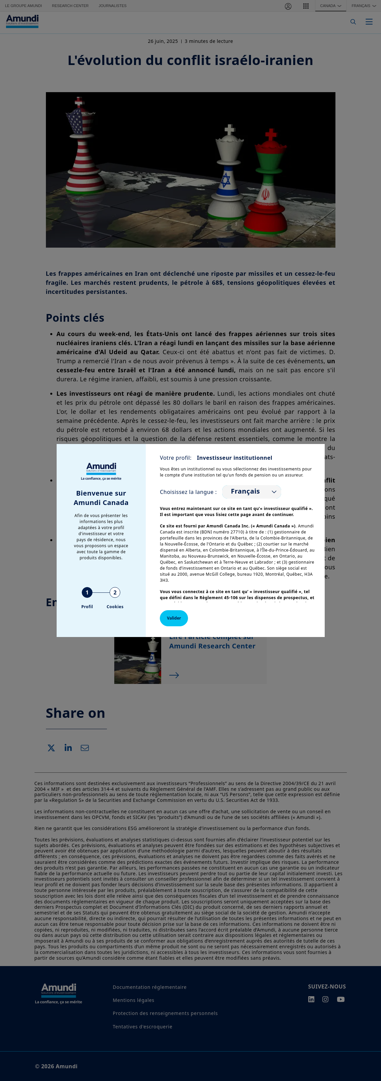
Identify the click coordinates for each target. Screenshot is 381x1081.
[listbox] (251, 492)
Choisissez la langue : (188, 492)
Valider (174, 618)
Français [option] (245, 491)
